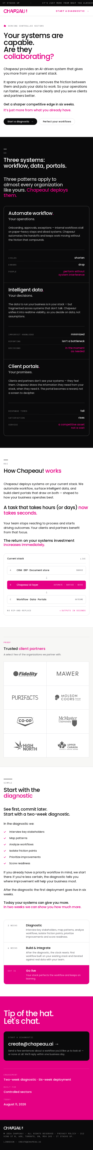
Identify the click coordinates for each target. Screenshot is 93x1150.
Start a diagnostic (72, 11)
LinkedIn (9, 1142)
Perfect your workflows (57, 121)
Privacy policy (66, 1133)
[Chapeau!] (15, 11)
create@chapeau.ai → (33, 1044)
